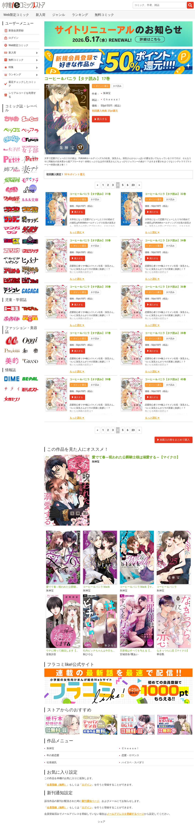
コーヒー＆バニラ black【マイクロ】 (137, 523)
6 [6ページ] (127, 121)
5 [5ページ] (122, 121)
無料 (113, 807)
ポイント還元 (102, 21)
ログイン (87, 721)
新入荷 (52, 807)
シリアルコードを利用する (22, 29)
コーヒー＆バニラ (167, 523)
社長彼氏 (52, 699)
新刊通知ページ (90, 737)
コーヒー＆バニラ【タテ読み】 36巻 (165, 223)
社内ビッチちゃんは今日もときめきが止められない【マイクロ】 (100, 587)
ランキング (69, 807)
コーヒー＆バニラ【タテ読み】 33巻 (90, 177)
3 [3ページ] (113, 121)
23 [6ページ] (133, 121)
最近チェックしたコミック (139, 807)
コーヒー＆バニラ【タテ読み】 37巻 (90, 269)
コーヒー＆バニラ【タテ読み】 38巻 (165, 269)
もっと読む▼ (77, 169)
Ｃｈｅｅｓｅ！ (112, 34)
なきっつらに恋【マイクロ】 (173, 587)
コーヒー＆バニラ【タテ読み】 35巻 (90, 223)
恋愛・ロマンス (130, 692)
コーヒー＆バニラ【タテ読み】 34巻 (165, 177)
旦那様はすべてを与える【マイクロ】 (137, 587)
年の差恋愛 (53, 692)
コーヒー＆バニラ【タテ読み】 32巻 (165, 130)
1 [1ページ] (103, 121)
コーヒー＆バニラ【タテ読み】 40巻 (165, 316)
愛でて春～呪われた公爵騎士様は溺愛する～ (63, 523)
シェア (101, 758)
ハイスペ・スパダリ (133, 699)
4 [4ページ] (117, 121)
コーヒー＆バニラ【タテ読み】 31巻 (90, 130)
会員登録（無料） (57, 721)
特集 (84, 807)
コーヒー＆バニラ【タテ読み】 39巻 (90, 316)
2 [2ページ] (108, 121)
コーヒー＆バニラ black (96, 523)
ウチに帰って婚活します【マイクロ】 (63, 587)
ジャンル (100, 807)
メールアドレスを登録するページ (125, 750)
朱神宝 (107, 28)
